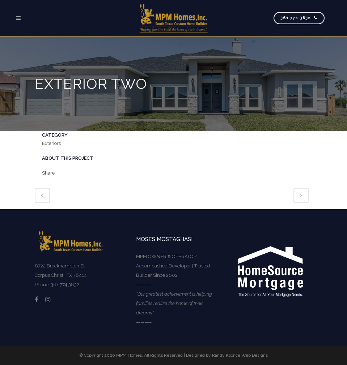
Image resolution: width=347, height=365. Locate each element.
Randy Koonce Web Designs (240, 355)
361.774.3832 (299, 18)
